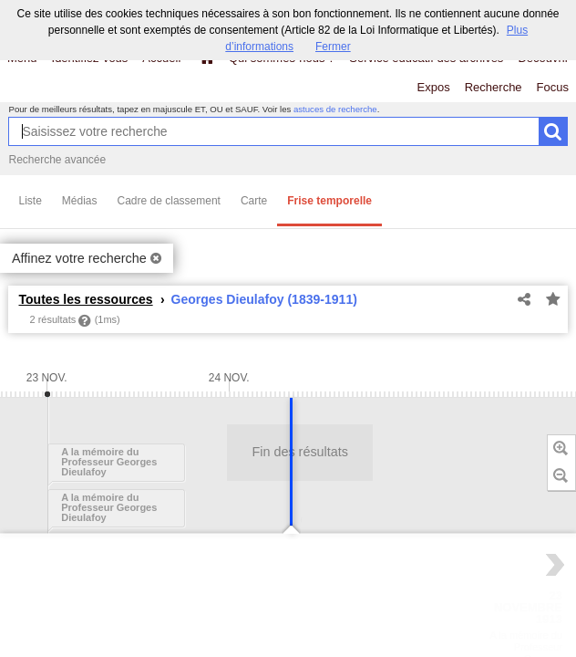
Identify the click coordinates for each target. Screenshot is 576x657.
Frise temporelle (329, 200)
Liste (29, 200)
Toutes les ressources (85, 299)
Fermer (333, 46)
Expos (433, 87)
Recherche (493, 87)
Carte (254, 200)
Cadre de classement (169, 200)
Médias (80, 200)
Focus (553, 87)
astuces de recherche (335, 109)
